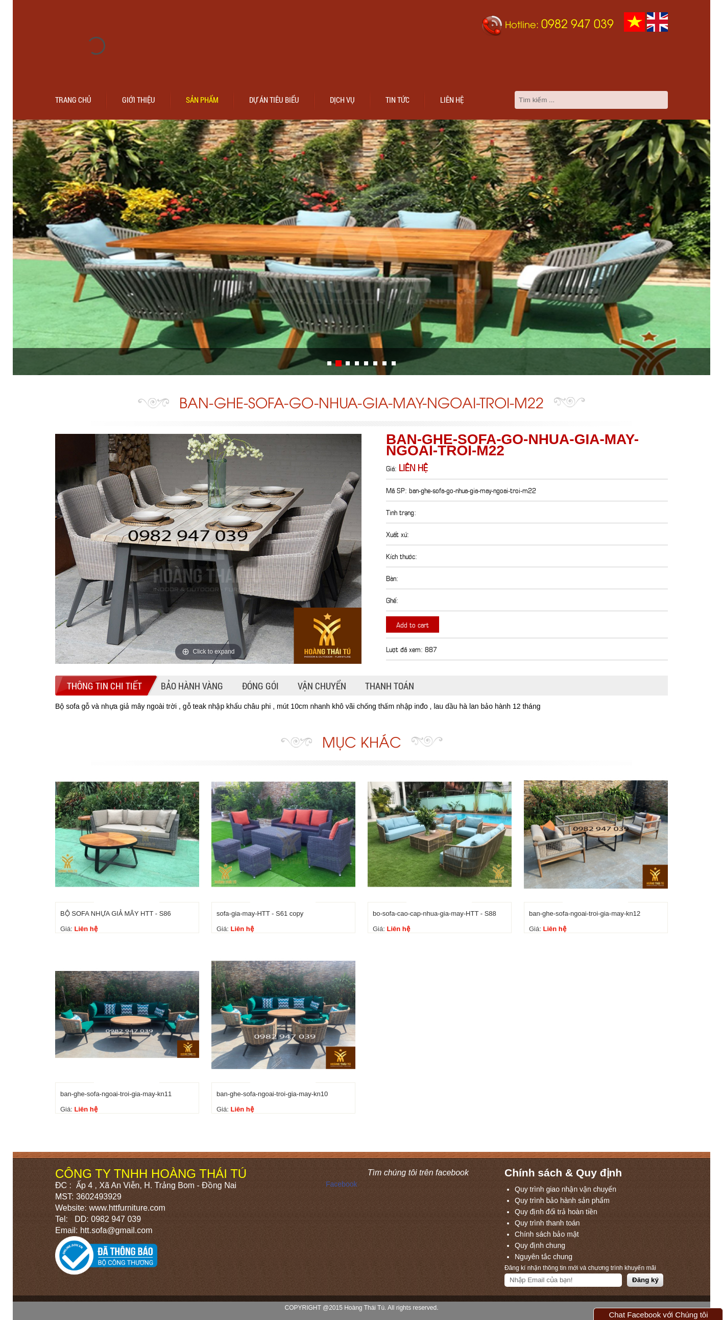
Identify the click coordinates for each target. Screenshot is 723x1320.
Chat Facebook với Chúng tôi (658, 1314)
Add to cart (412, 624)
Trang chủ (73, 100)
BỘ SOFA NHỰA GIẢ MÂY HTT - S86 (115, 913)
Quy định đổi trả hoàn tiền (556, 1212)
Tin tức (397, 100)
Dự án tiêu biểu (274, 100)
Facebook (341, 1184)
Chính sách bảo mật (547, 1234)
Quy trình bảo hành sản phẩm (562, 1200)
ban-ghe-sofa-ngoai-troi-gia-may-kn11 (116, 1094)
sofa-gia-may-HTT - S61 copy (259, 913)
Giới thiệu (138, 100)
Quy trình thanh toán (547, 1223)
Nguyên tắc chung (543, 1257)
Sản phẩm (202, 100)
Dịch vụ (342, 100)
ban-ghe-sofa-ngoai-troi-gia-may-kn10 (272, 1094)
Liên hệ (452, 100)
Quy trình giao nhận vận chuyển (565, 1189)
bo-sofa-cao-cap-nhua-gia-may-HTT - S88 (434, 913)
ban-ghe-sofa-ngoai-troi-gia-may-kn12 (584, 913)
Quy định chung (540, 1245)
